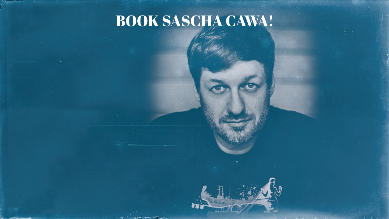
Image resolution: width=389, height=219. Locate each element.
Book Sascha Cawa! (194, 20)
